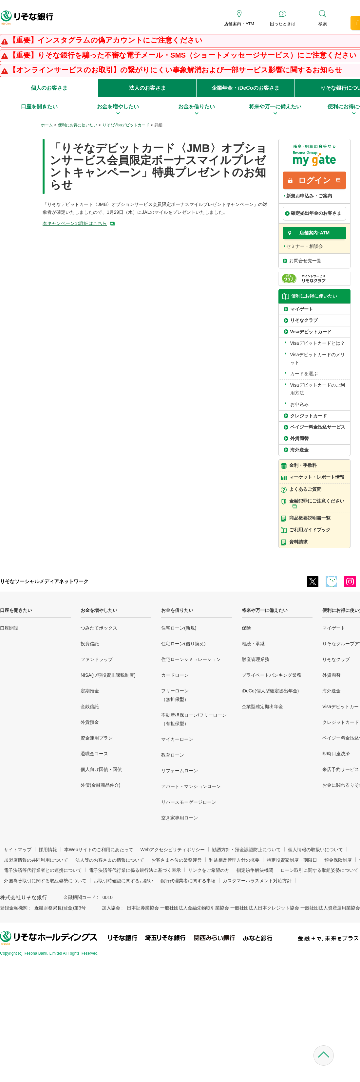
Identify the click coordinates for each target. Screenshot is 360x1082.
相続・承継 (253, 643)
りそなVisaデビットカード (126, 125)
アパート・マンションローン (191, 786)
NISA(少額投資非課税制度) (108, 675)
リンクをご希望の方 (208, 870)
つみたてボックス (99, 628)
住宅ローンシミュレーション (191, 659)
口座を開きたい (16, 610)
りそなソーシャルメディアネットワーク (44, 581)
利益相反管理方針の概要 (234, 860)
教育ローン (172, 755)
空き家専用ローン (179, 817)
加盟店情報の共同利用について (36, 860)
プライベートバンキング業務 (271, 675)
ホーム (47, 125)
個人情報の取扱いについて (315, 849)
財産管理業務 (255, 659)
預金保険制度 (338, 860)
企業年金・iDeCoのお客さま (245, 88)
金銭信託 (90, 706)
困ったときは (282, 23)
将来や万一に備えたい (265, 610)
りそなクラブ (336, 659)
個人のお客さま (49, 88)
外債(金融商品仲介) (100, 785)
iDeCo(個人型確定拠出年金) (270, 690)
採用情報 (48, 849)
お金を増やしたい (99, 610)
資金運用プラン (97, 738)
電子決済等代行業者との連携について (43, 870)
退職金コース (94, 753)
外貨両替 (331, 675)
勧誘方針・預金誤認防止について (246, 849)
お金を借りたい (177, 610)
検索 (322, 23)
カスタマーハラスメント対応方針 (257, 880)
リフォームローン (179, 770)
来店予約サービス (340, 769)
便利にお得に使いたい (77, 125)
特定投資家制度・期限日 (292, 860)
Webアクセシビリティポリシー (173, 849)
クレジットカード (340, 722)
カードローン (175, 675)
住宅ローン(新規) (178, 628)
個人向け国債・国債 (101, 769)
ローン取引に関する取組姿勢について (319, 870)
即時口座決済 (336, 753)
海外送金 (331, 690)
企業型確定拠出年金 (262, 706)
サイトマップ (17, 849)
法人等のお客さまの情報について (109, 860)
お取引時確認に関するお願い (123, 880)
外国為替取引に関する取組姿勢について (45, 880)
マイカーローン (177, 739)
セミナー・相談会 (304, 246)
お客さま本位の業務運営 (176, 860)
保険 (246, 628)
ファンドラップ (97, 659)
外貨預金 (90, 722)
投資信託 (90, 643)
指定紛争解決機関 (255, 870)
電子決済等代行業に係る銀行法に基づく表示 (135, 870)
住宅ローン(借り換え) (183, 643)
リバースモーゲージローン (188, 802)
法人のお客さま (147, 88)
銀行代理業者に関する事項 (188, 880)
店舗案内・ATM (239, 23)
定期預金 (90, 690)
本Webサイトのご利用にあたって (98, 849)
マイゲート (333, 628)
